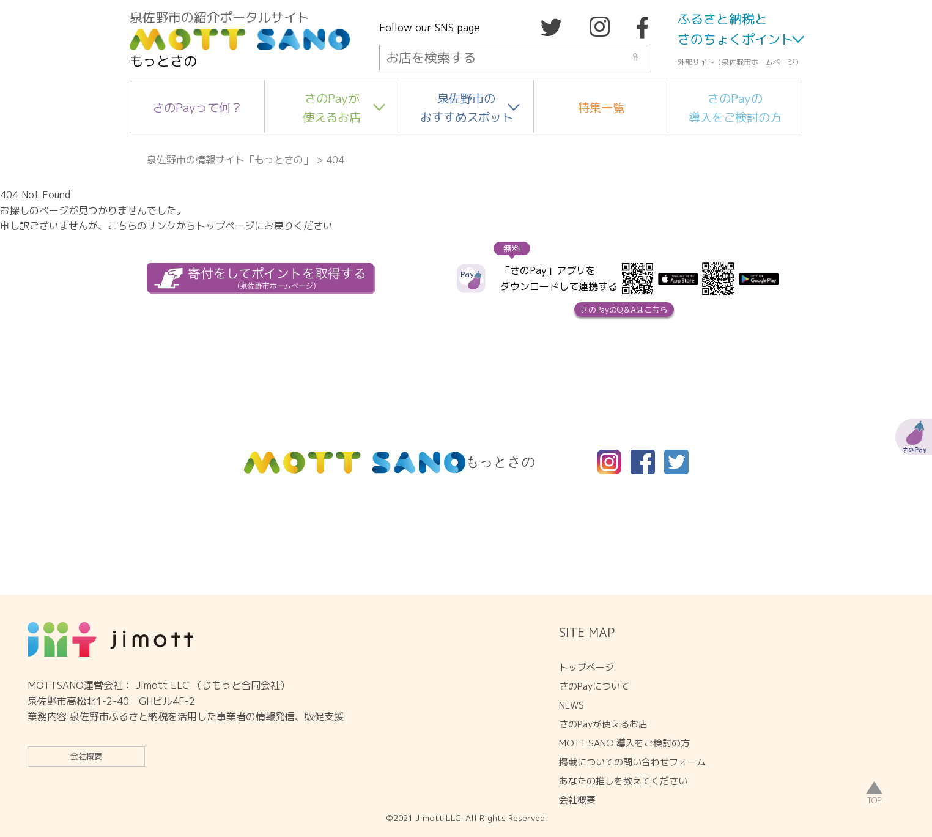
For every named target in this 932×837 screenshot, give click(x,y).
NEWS (571, 705)
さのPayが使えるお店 (332, 107)
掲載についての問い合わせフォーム (632, 762)
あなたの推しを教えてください (623, 781)
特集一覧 (601, 107)
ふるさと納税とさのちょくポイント (735, 29)
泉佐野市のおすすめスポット (466, 107)
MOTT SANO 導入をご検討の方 (624, 743)
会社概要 (86, 756)
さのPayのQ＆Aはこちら (624, 309)
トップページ (586, 667)
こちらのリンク (142, 225)
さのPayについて (594, 686)
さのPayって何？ (197, 107)
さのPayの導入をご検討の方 (735, 107)
